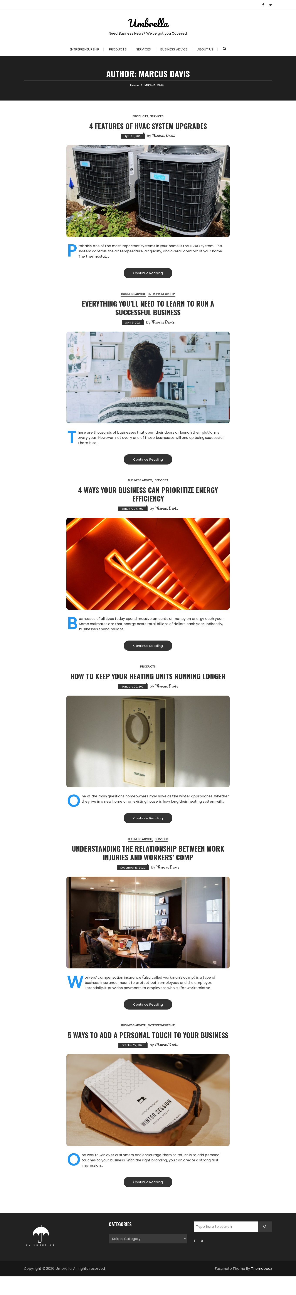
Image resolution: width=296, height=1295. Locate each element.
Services (143, 49)
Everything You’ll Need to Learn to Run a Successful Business (148, 308)
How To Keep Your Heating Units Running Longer (148, 681)
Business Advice (173, 49)
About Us (205, 49)
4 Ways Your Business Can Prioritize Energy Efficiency (148, 494)
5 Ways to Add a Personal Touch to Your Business (148, 1049)
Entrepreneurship (84, 49)
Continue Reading (148, 273)
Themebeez (261, 1287)
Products (118, 49)
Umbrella (147, 22)
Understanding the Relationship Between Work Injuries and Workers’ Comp (148, 862)
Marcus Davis (163, 135)
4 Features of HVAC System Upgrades (148, 125)
